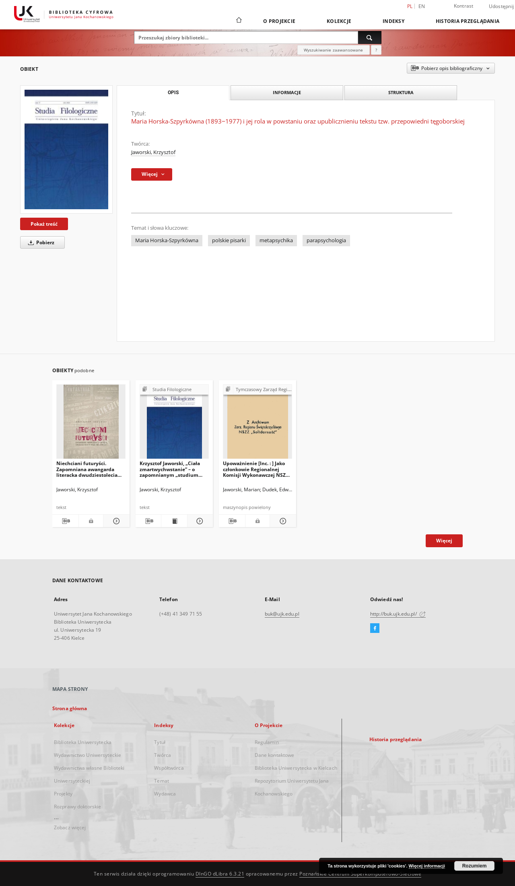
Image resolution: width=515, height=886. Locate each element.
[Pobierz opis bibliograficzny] (65, 521)
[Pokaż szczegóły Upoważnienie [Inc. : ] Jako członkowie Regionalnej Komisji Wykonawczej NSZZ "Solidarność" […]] (282, 521)
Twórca (162, 755)
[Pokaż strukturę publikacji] (174, 390)
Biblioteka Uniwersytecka (82, 742)
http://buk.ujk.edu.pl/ (398, 613)
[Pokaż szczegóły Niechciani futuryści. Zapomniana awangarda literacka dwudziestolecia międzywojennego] (115, 521)
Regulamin (267, 742)
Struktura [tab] (401, 92)
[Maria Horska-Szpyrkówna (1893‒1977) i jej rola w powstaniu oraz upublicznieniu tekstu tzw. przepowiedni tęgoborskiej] (66, 149)
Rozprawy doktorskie (77, 806)
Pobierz (39, 242)
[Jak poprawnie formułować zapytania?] (376, 50)
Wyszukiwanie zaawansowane (333, 50)
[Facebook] (374, 628)
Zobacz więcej (70, 827)
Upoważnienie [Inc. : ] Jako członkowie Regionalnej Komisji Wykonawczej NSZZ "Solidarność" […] (255, 469)
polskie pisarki (229, 240)
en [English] (421, 6)
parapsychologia (326, 240)
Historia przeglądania (467, 21)
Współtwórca (168, 767)
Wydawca (165, 793)
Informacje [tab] (287, 92)
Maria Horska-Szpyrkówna (166, 240)
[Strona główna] (238, 21)
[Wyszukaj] (369, 37)
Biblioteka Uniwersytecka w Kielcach (296, 767)
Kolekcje (339, 21)
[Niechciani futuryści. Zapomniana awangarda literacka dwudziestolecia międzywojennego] (91, 424)
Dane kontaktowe (275, 755)
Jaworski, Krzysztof (153, 152)
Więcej (444, 540)
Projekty (63, 793)
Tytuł (159, 742)
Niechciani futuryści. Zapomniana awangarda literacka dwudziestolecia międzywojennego (86, 469)
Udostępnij (501, 6)
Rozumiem (474, 866)
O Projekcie (279, 21)
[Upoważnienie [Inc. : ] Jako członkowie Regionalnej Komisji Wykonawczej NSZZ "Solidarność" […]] (257, 424)
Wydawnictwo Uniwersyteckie (87, 755)
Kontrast (464, 5)
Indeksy (393, 21)
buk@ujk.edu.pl (282, 613)
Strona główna (69, 708)
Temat (161, 780)
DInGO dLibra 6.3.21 (220, 873)
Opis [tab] (173, 92)
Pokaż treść (44, 223)
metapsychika (276, 240)
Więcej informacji (427, 865)
